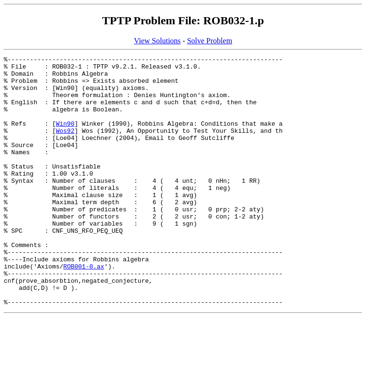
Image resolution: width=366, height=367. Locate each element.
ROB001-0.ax (83, 309)
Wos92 (65, 146)
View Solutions (157, 41)
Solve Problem (209, 41)
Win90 (65, 137)
